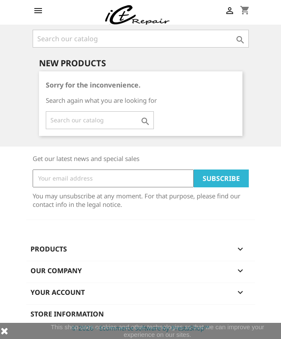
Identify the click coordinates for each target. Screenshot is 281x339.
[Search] (141, 39)
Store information (67, 314)
